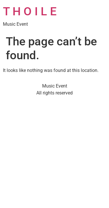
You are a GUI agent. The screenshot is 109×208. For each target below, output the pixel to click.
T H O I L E (30, 11)
